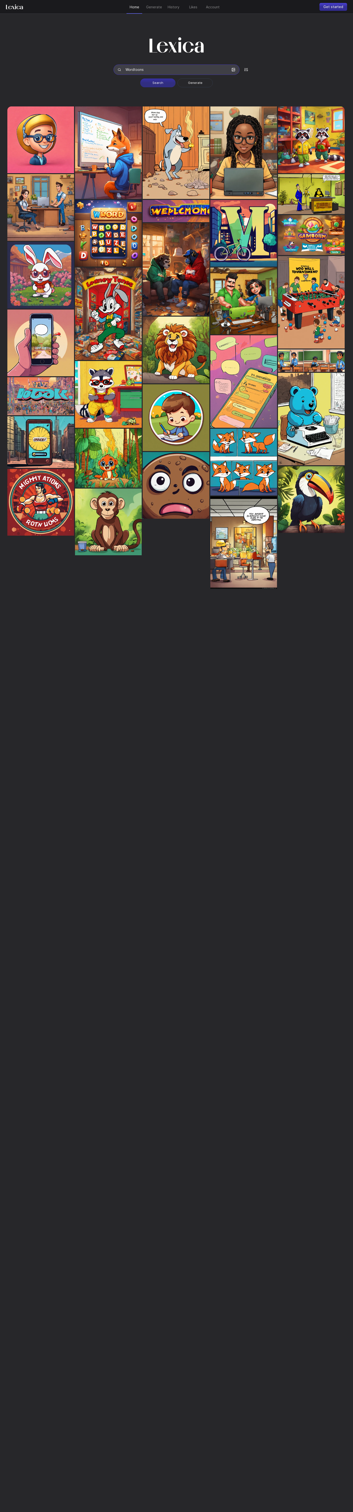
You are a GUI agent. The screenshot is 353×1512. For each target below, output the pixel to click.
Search (157, 83)
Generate (195, 83)
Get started (333, 7)
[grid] (176, 775)
